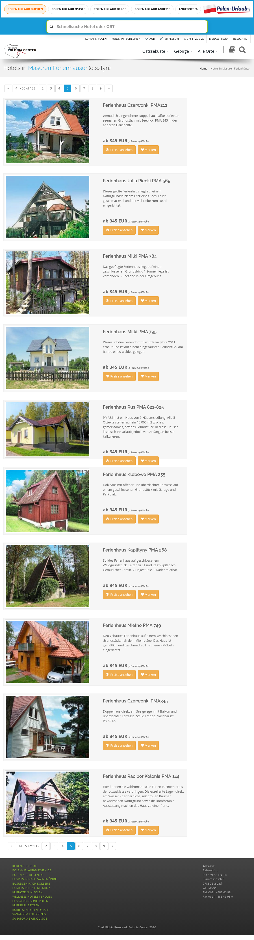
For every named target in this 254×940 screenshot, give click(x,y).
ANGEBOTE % (188, 9)
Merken (148, 150)
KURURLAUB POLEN (25, 905)
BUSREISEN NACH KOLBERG (31, 883)
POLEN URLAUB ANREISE (152, 9)
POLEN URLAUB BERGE (110, 9)
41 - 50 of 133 (25, 88)
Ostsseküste (153, 51)
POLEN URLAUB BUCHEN (25, 9)
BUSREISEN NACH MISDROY (31, 888)
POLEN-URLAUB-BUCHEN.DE (31, 870)
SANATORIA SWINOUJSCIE (29, 918)
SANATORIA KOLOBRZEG (29, 914)
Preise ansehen (119, 150)
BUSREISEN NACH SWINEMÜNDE (34, 879)
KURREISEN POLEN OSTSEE (30, 910)
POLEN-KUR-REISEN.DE (27, 875)
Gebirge (181, 51)
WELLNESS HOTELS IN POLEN (32, 896)
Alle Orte (206, 51)
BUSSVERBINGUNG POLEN (30, 901)
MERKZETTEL (218, 39)
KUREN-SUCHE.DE (24, 866)
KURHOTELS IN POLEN (27, 892)
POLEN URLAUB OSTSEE (68, 9)
